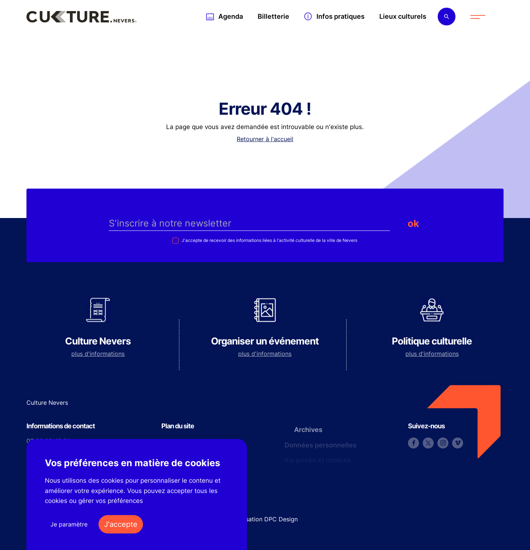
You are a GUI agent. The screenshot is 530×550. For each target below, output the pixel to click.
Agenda (230, 16)
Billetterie (273, 16)
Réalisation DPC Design (265, 519)
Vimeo (457, 443)
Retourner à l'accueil (265, 139)
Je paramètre (68, 524)
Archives (305, 429)
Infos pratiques (340, 16)
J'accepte (120, 524)
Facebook (413, 443)
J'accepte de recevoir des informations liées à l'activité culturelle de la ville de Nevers (268, 240)
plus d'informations (98, 353)
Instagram (442, 443)
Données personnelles (319, 445)
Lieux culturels (402, 16)
